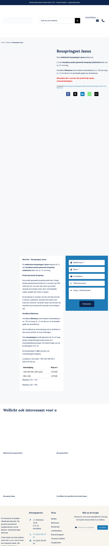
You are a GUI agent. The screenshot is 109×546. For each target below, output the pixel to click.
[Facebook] (68, 94)
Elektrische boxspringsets (91, 86)
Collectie (8, 42)
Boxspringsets (77, 86)
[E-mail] (96, 94)
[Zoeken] (77, 20)
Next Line (103, 86)
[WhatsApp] (89, 94)
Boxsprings (68, 86)
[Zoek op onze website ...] (57, 20)
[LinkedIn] (82, 94)
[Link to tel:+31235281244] (103, 21)
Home (3, 42)
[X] (75, 94)
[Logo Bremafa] (18, 18)
